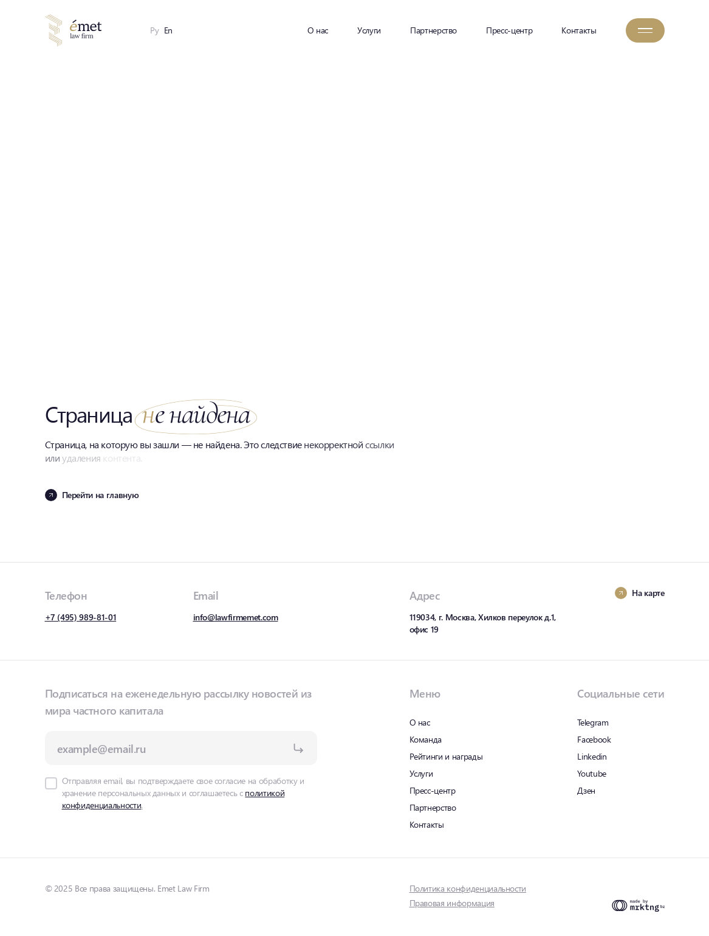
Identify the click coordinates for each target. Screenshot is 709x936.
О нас (317, 30)
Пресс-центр (509, 30)
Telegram (592, 722)
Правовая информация (452, 903)
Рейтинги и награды (446, 756)
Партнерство (433, 30)
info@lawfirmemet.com (235, 617)
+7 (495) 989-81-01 (81, 617)
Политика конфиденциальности (468, 888)
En (168, 30)
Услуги (369, 30)
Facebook (594, 739)
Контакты (578, 30)
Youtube (591, 773)
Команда (425, 739)
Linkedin (591, 756)
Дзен (586, 790)
